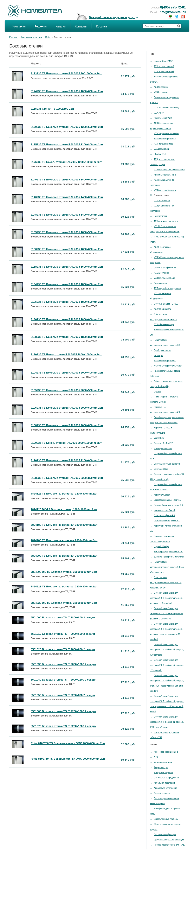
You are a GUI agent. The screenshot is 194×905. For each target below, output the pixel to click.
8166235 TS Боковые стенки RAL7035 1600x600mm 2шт (67, 249)
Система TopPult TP (163, 443)
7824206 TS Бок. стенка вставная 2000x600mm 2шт (64, 540)
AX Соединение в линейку (166, 108)
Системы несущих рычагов (167, 464)
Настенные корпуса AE (165, 139)
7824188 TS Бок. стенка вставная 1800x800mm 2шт (64, 524)
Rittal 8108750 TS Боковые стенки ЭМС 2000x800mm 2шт (68, 758)
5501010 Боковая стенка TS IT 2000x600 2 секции (63, 633)
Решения (40, 26)
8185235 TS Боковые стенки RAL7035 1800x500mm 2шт (67, 301)
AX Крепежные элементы (166, 221)
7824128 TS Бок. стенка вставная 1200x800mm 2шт (64, 493)
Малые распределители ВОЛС (168, 551)
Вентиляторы (160, 216)
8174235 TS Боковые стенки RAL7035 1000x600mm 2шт (67, 91)
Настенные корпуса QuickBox (168, 366)
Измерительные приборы (166, 819)
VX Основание (161, 92)
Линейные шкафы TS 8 (165, 175)
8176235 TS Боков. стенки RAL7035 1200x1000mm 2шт (66, 162)
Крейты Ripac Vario (163, 118)
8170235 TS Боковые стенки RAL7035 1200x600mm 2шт (67, 127)
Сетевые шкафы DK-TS (165, 268)
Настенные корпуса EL (165, 360)
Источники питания (163, 762)
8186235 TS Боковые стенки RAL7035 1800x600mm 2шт (67, 319)
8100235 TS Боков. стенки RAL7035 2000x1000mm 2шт (66, 442)
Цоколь (157, 391)
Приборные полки (162, 350)
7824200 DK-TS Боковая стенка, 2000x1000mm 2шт (64, 572)
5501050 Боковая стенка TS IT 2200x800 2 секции (63, 695)
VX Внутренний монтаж (165, 190)
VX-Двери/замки (161, 149)
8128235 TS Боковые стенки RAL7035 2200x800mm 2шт (67, 478)
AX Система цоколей (164, 66)
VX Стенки (159, 113)
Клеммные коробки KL (164, 510)
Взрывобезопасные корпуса (167, 500)
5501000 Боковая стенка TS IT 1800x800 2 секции (63, 617)
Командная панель (163, 448)
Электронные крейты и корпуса (169, 557)
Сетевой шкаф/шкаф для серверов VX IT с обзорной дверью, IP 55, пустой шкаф (167, 722)
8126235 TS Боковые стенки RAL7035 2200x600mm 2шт (67, 460)
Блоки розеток (161, 283)
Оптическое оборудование (166, 778)
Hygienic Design (161, 546)
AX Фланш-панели (162, 309)
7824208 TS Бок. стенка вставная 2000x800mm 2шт (64, 555)
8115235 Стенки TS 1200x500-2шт (52, 108)
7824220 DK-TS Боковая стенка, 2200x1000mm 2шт (64, 602)
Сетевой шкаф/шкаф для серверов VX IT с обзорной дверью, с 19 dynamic (167, 665)
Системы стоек (161, 469)
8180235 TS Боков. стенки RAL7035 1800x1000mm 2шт (66, 354)
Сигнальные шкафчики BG (167, 521)
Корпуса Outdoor (162, 495)
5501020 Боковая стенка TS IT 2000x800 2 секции (63, 649)
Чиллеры (158, 355)
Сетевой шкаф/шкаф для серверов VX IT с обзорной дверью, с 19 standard (167, 649)
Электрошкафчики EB (164, 515)
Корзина (101, 26)
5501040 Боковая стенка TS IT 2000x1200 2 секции (63, 679)
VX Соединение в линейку (166, 133)
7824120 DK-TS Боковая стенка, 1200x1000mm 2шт (64, 509)
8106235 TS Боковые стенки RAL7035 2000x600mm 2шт (67, 407)
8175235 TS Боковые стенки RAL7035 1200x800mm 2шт (67, 144)
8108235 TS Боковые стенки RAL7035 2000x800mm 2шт (67, 425)
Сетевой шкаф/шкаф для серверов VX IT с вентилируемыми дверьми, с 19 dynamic (166, 613)
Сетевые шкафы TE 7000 (166, 304)
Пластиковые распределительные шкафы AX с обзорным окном (165, 582)
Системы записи (162, 793)
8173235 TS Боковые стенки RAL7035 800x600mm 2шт (66, 73)
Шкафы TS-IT (160, 154)
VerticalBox (159, 438)
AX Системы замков (163, 144)
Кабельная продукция (164, 783)
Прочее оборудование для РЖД (169, 845)
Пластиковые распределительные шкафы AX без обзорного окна (167, 567)
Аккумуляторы (161, 767)
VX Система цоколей (164, 71)
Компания (19, 26)
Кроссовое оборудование (166, 752)
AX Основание (161, 87)
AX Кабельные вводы (164, 324)
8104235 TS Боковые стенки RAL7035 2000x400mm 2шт (67, 372)
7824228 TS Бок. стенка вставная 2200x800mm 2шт (64, 586)
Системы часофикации (165, 834)
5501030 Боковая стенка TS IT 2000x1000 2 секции (63, 664)
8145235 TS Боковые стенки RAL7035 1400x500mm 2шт (67, 179)
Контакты (81, 26)
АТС (156, 757)
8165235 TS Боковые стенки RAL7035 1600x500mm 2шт (67, 232)
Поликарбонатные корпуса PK (168, 505)
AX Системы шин (162, 200)
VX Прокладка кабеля (164, 278)
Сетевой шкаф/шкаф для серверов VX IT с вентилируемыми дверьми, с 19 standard (166, 598)
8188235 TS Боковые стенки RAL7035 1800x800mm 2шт (67, 337)
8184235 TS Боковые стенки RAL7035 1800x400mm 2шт (67, 284)
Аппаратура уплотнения (165, 788)
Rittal (48, 37)
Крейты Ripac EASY (163, 61)
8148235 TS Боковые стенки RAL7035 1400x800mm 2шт (67, 214)
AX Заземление (161, 273)
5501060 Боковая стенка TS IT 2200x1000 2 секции (63, 711)
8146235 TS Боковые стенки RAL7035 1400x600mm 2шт (67, 197)
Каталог (61, 26)
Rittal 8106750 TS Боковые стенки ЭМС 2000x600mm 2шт (68, 743)
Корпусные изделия (31, 37)
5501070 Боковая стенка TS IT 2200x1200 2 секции (63, 726)
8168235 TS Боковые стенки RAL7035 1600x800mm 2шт (67, 266)
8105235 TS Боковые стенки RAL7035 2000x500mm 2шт (67, 390)
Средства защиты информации (169, 840)
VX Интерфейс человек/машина (169, 169)
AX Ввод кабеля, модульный (167, 288)
